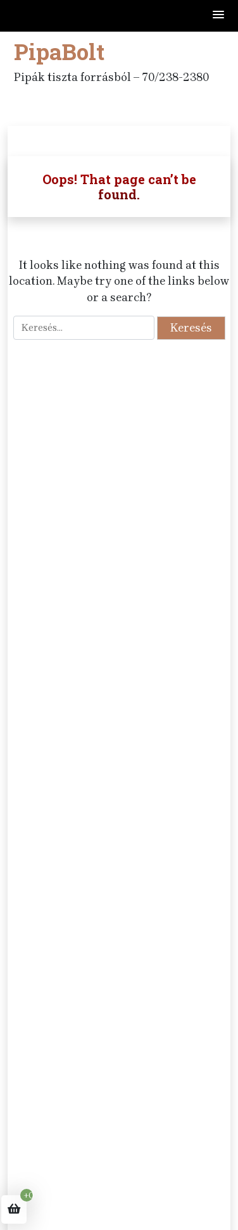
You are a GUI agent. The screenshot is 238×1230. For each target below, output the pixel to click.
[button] (219, 15)
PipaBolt (59, 51)
